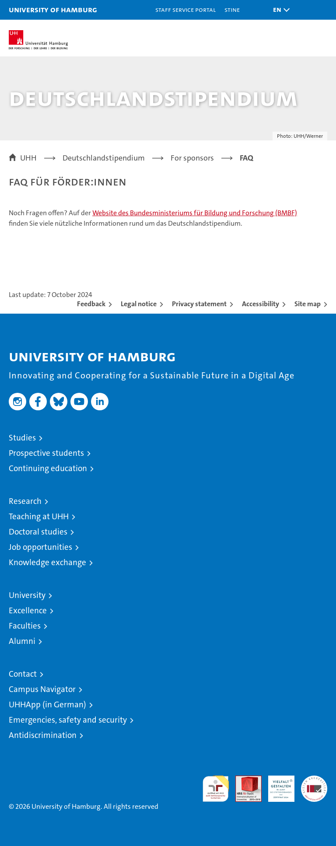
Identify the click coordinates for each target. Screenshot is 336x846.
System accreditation (314, 785)
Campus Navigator (42, 689)
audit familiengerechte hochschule (216, 789)
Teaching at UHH (39, 516)
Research (25, 501)
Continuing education (48, 468)
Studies (22, 437)
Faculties (25, 625)
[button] (279, 10)
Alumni (22, 641)
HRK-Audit (276, 785)
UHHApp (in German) (47, 704)
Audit (243, 780)
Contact (23, 673)
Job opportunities (40, 547)
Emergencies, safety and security (68, 719)
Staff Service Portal (185, 9)
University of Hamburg (53, 9)
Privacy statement (199, 303)
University (27, 595)
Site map (307, 303)
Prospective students (46, 452)
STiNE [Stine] (232, 9)
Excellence (28, 610)
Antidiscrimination (43, 735)
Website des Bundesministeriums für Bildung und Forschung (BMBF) (194, 212)
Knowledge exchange (47, 562)
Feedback (91, 303)
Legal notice (139, 303)
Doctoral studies (38, 531)
